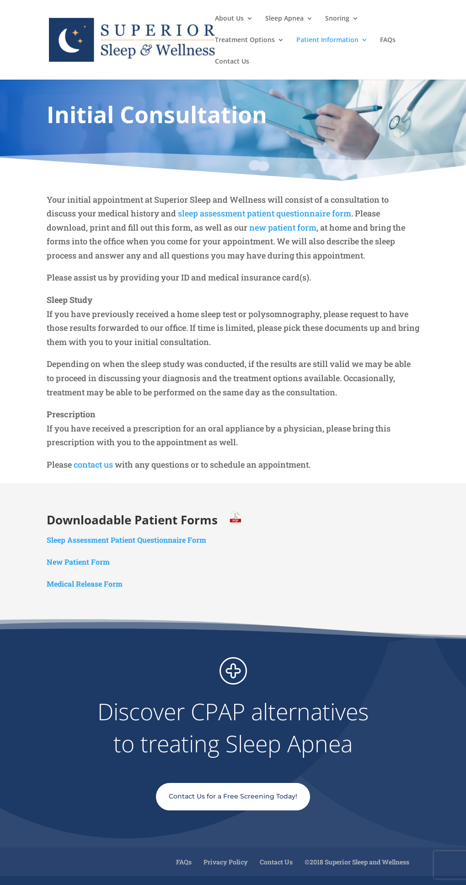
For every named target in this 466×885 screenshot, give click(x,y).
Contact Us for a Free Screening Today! (233, 796)
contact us (94, 464)
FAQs (388, 40)
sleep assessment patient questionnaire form (264, 213)
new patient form (282, 227)
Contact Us (232, 61)
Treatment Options (245, 40)
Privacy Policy (226, 862)
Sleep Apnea (284, 18)
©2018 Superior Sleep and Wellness (357, 862)
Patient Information (327, 40)
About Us (229, 18)
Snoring (337, 18)
